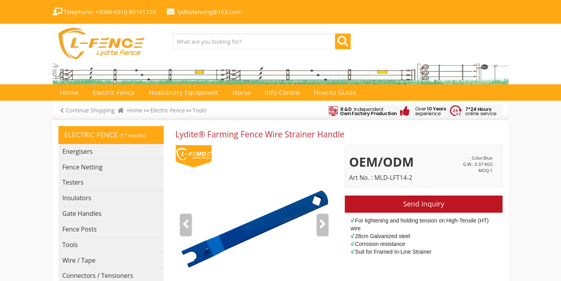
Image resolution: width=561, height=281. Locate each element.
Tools (199, 110)
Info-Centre (282, 92)
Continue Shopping (86, 110)
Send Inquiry (424, 203)
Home (135, 110)
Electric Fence (167, 110)
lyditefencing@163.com (209, 12)
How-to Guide (335, 92)
